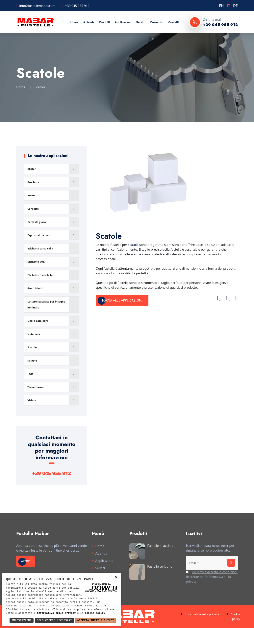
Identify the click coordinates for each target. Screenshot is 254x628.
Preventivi (156, 22)
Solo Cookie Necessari (54, 620)
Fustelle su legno (159, 566)
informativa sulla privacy (56, 613)
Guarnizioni (34, 288)
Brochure (33, 182)
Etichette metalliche (40, 275)
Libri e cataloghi (37, 321)
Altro (27, 561)
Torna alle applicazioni (122, 300)
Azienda (88, 22)
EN (221, 5)
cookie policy (95, 613)
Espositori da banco (39, 235)
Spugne (32, 360)
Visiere (31, 400)
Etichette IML (36, 262)
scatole (133, 245)
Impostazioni (22, 620)
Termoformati (36, 387)
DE (235, 5)
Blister (31, 169)
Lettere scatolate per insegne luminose (46, 304)
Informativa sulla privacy (202, 614)
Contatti (173, 22)
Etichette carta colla (40, 248)
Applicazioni (123, 22)
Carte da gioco (36, 222)
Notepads (33, 334)
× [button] (116, 578)
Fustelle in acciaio (160, 545)
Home (74, 22)
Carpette (33, 208)
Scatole (32, 347)
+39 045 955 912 (77, 6)
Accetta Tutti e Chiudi (95, 620)
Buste (31, 195)
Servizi (140, 22)
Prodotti (104, 22)
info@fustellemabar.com (37, 6)
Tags (30, 374)
